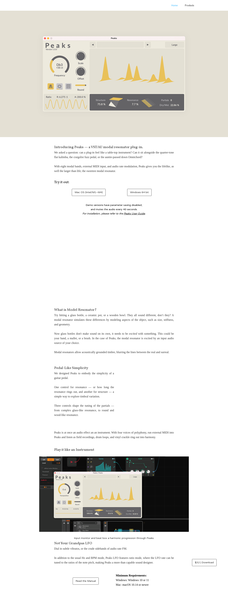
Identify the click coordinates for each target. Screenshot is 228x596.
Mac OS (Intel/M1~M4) (89, 192)
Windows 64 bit (139, 192)
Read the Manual (86, 580)
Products (189, 5)
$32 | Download (204, 562)
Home (174, 5)
